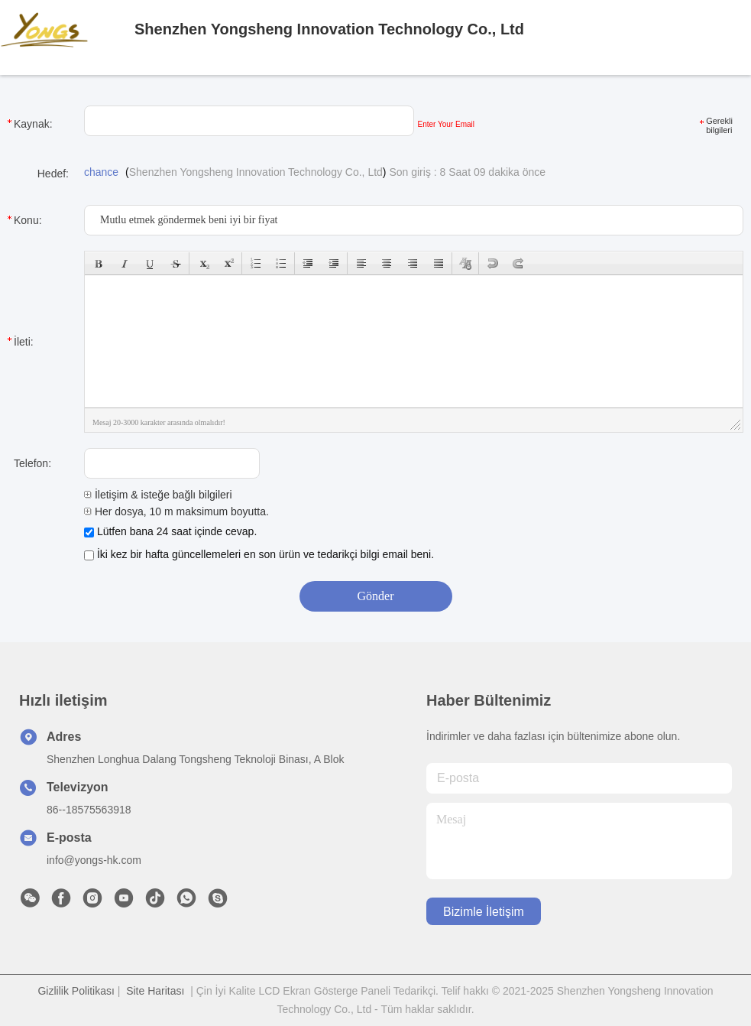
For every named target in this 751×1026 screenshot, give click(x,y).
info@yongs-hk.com (94, 860)
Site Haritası (155, 991)
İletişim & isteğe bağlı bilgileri (158, 495)
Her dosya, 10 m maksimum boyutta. (176, 511)
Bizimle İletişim (483, 911)
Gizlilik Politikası (75, 991)
